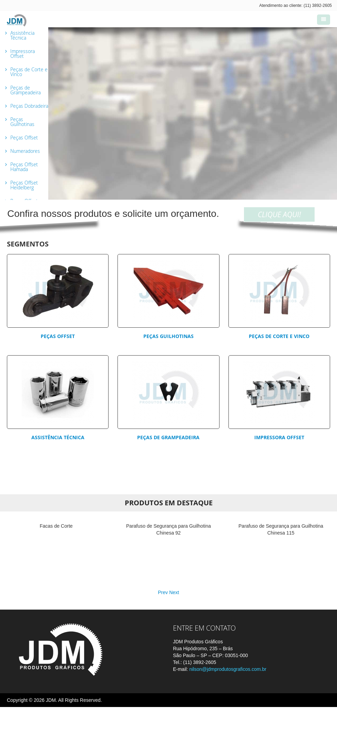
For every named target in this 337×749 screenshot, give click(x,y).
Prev (163, 634)
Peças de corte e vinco (279, 336)
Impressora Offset (279, 437)
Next (174, 634)
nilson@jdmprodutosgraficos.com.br (227, 711)
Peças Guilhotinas (168, 336)
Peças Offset (58, 336)
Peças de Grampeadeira (168, 437)
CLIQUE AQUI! (279, 214)
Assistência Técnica (57, 437)
